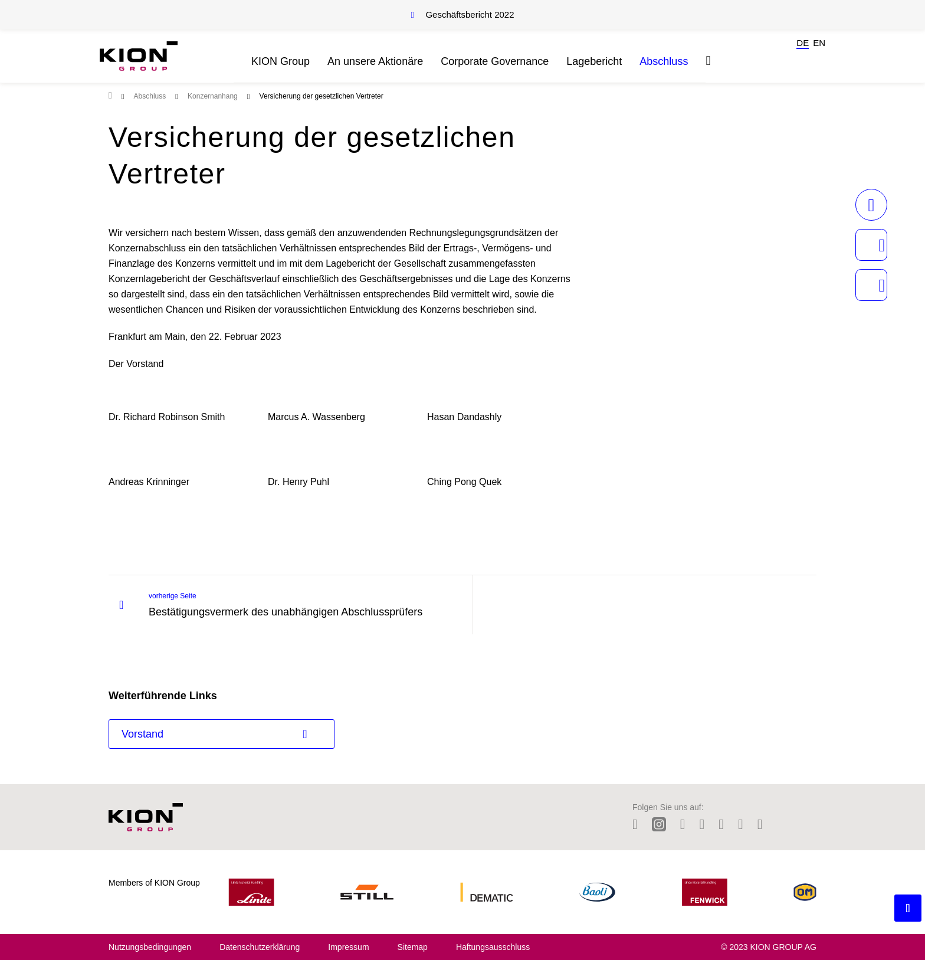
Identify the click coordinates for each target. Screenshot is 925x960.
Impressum (348, 947)
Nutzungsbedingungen (150, 947)
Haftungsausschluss (493, 947)
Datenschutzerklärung (259, 947)
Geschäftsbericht (469, 14)
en (819, 43)
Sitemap (413, 947)
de (802, 43)
